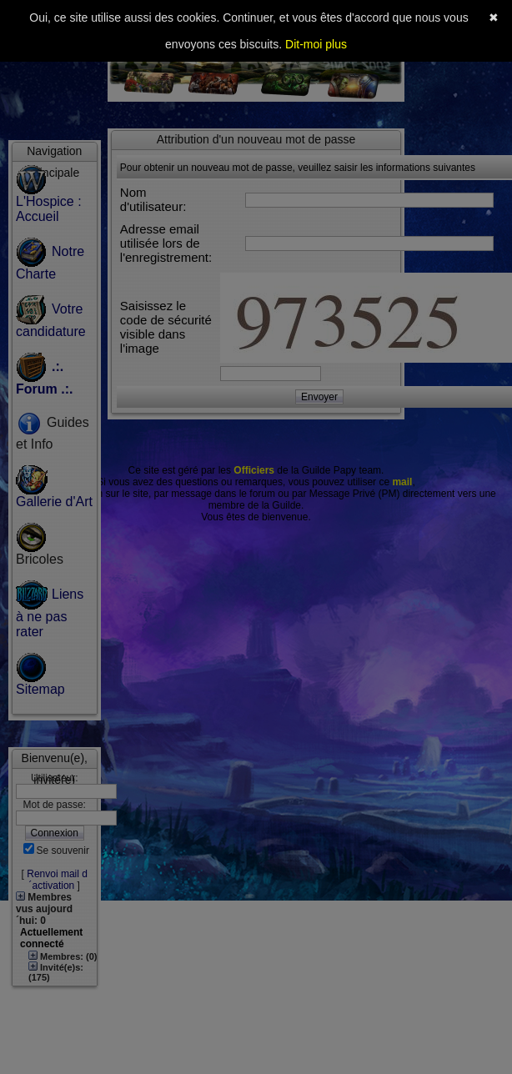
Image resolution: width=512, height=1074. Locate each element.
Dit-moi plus (316, 44)
